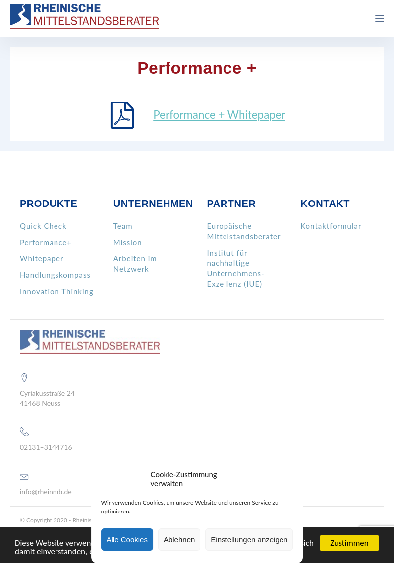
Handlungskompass (55, 274)
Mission (127, 242)
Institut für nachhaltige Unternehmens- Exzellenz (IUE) (236, 268)
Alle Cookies (127, 539)
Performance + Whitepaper (219, 114)
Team (123, 225)
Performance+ (46, 242)
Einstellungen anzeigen (249, 539)
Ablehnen (179, 539)
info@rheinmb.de (46, 491)
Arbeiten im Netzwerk (135, 263)
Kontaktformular (330, 225)
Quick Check (43, 225)
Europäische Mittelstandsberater (244, 231)
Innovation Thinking (57, 291)
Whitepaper (41, 258)
